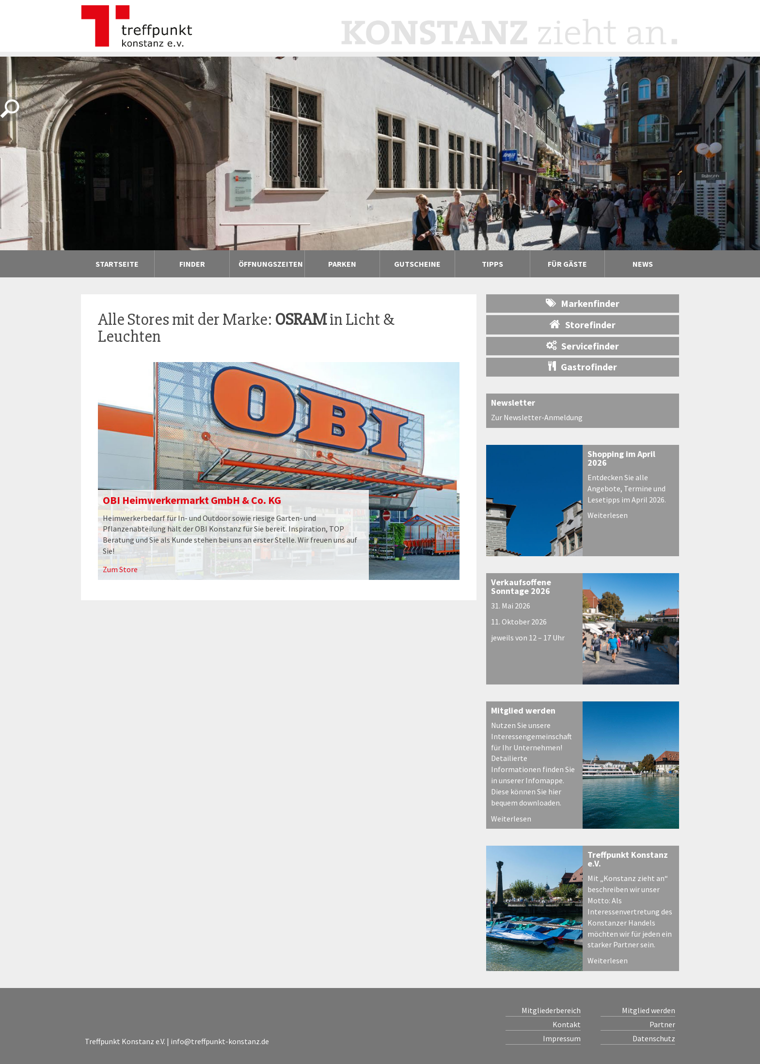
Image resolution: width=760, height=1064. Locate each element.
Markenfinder (582, 303)
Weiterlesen (607, 515)
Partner (662, 1024)
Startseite (117, 264)
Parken (342, 264)
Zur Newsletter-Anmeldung (537, 417)
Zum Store (120, 569)
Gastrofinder (582, 367)
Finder (192, 264)
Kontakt (567, 1024)
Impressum (562, 1038)
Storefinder (583, 324)
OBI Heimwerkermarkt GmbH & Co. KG (192, 500)
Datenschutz (654, 1038)
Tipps (492, 264)
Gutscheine (417, 264)
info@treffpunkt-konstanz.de (220, 1041)
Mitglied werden (523, 710)
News (643, 264)
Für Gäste (567, 264)
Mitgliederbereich (551, 1010)
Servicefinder (582, 346)
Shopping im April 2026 (621, 458)
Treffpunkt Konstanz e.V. (627, 859)
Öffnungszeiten (270, 264)
